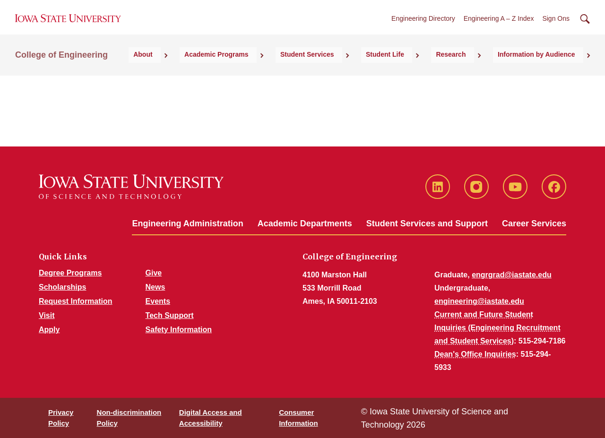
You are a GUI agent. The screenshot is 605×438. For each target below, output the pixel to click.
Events (158, 301)
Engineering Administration (187, 223)
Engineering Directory (423, 28)
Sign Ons (556, 28)
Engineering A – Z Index (499, 28)
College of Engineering (61, 71)
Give (154, 273)
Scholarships (62, 287)
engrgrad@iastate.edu (512, 275)
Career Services (534, 223)
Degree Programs (70, 273)
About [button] (216, 71)
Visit (47, 315)
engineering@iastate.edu (479, 301)
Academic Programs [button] (276, 71)
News (155, 287)
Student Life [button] (419, 71)
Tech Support (170, 315)
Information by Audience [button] (544, 71)
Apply (49, 330)
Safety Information (179, 330)
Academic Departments (305, 223)
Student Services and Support (427, 223)
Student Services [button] (354, 71)
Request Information (75, 301)
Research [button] (472, 71)
